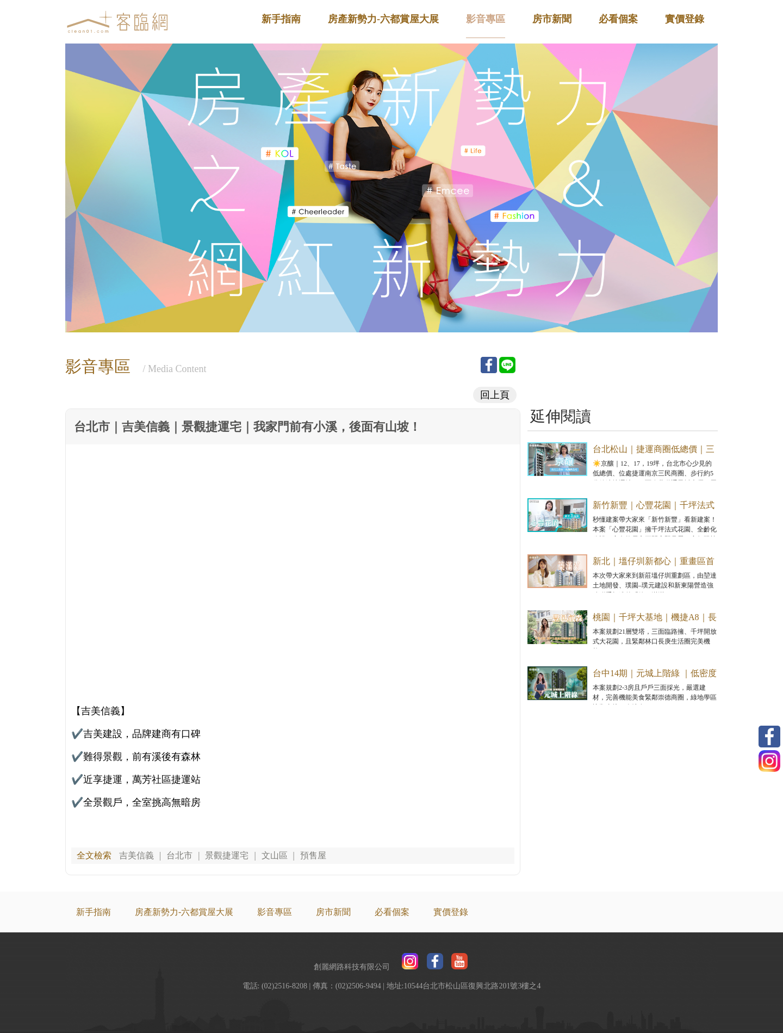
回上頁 (494, 394)
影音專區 (485, 19)
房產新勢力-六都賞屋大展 (383, 19)
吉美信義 (136, 855)
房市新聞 (551, 19)
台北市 (179, 855)
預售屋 (313, 855)
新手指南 (281, 19)
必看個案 (618, 19)
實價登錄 (684, 19)
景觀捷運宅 (226, 855)
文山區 (275, 855)
